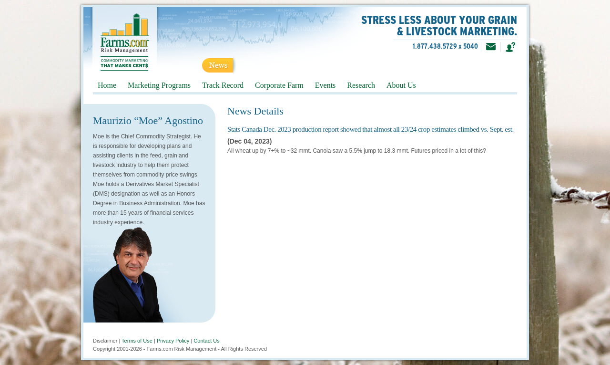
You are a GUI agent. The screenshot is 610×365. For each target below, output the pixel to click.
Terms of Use (137, 341)
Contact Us (206, 341)
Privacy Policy (173, 341)
